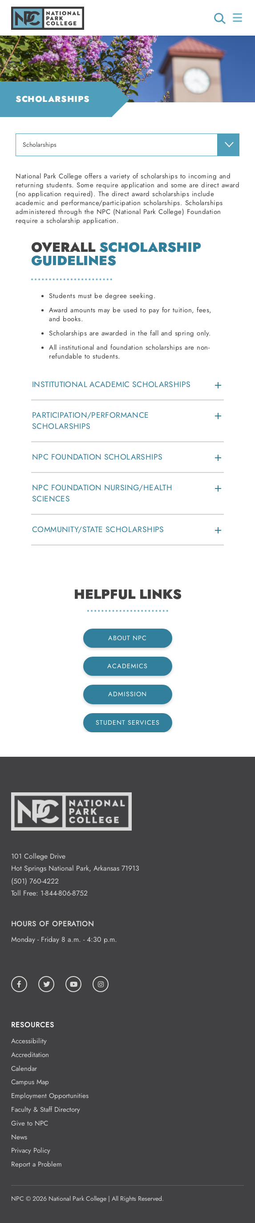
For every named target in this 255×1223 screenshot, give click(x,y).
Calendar (24, 1069)
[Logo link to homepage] (47, 27)
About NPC (127, 638)
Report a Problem (36, 1164)
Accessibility (29, 1041)
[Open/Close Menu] (238, 18)
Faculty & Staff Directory (45, 1109)
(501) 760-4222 (35, 881)
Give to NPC (29, 1123)
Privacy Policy (30, 1150)
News (19, 1137)
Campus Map (30, 1082)
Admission (127, 694)
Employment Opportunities (50, 1096)
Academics (127, 666)
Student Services (128, 722)
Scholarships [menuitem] (40, 145)
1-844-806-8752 (64, 893)
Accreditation (30, 1055)
